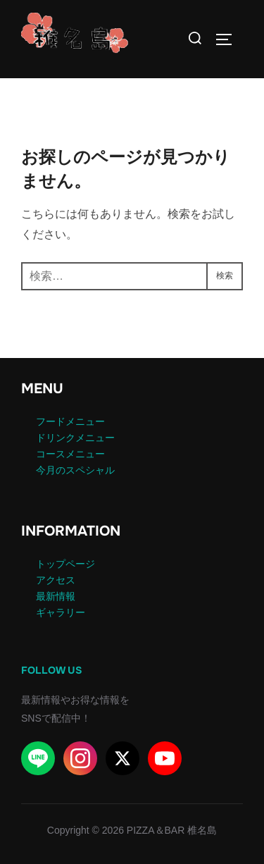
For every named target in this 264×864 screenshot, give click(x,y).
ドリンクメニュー (75, 437)
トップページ (65, 563)
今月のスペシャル (75, 470)
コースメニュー (70, 453)
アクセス (55, 580)
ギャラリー (60, 612)
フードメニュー (70, 421)
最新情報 (55, 596)
